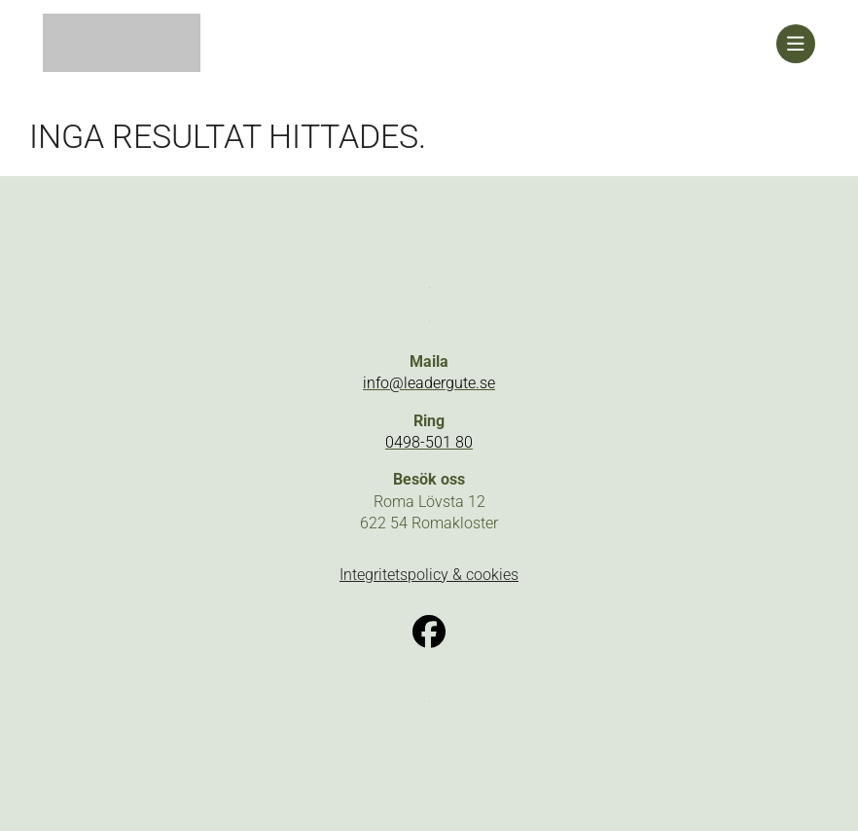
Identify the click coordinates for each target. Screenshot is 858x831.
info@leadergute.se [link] (429, 383)
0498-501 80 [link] (429, 442)
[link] (409, 44)
